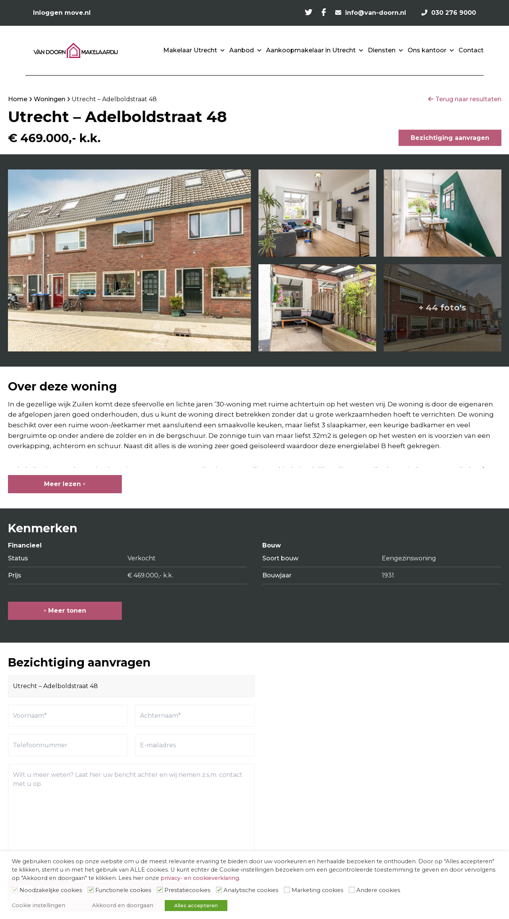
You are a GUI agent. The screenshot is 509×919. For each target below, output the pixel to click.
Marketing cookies (317, 890)
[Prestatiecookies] (160, 890)
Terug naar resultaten (468, 99)
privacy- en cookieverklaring (200, 878)
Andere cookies (378, 890)
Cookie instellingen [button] (38, 905)
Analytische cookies (251, 890)
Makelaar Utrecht (194, 50)
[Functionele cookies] (91, 890)
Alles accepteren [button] (196, 905)
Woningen (49, 99)
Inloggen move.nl (62, 12)
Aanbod (245, 50)
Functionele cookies (123, 890)
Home (17, 99)
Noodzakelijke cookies (50, 890)
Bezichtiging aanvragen (450, 137)
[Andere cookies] (352, 890)
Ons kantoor (431, 50)
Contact (471, 50)
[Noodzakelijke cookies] (15, 890)
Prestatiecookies (187, 890)
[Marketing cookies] (287, 890)
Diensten (386, 50)
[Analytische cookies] (219, 890)
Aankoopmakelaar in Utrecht (315, 50)
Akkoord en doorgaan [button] (122, 905)
